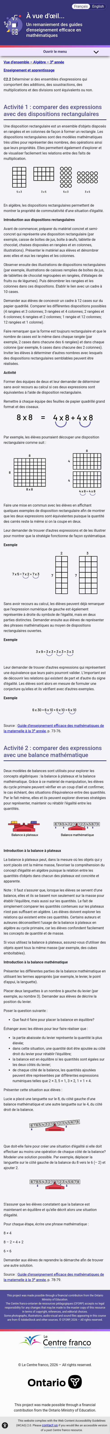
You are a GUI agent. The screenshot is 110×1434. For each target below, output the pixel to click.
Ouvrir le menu (71, 52)
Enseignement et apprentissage (29, 70)
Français (81, 6)
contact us (50, 1425)
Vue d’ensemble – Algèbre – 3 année (34, 62)
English (98, 6)
